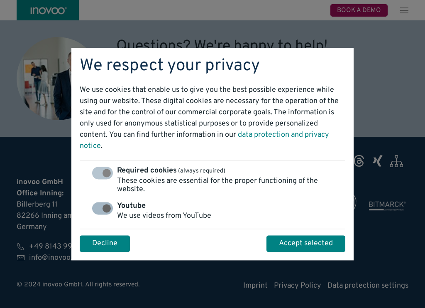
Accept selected (306, 243)
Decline (104, 243)
